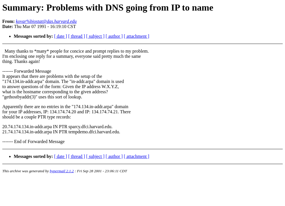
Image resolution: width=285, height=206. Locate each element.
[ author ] (114, 36)
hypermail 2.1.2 (62, 171)
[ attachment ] (136, 36)
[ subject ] (95, 36)
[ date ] (60, 36)
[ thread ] (76, 36)
